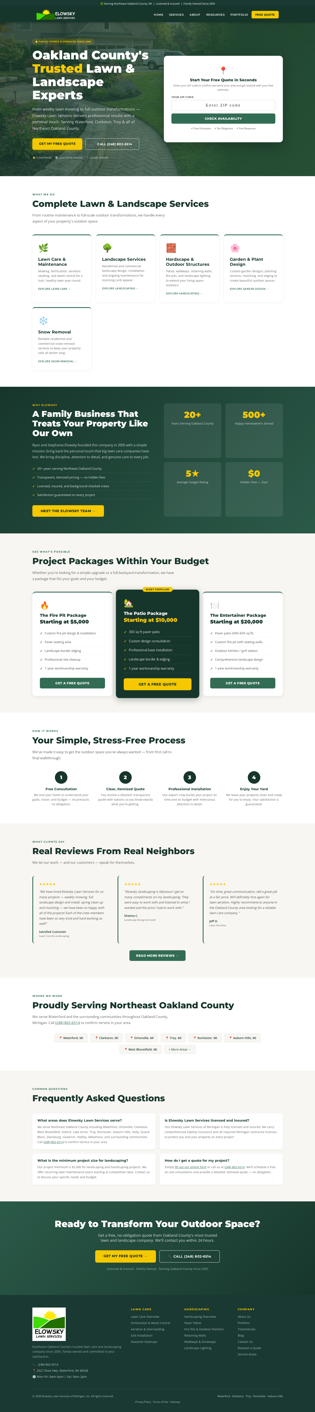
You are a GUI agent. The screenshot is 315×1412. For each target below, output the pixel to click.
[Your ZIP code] (223, 105)
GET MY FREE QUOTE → (126, 1256)
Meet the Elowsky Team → (68, 511)
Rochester (259, 1396)
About (195, 14)
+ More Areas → (180, 1049)
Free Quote (265, 14)
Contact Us (245, 1342)
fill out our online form (190, 1167)
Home (158, 14)
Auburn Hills (275, 1396)
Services (176, 14)
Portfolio (239, 14)
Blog (241, 1335)
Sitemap (175, 1402)
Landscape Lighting (197, 1348)
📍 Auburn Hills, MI (242, 1038)
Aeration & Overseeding (147, 1329)
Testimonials (247, 1329)
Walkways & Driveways (200, 1342)
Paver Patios (192, 1323)
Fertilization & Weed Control (150, 1323)
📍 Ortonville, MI (142, 1038)
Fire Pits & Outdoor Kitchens (204, 1329)
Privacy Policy (143, 1402)
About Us (244, 1317)
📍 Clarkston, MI (106, 1038)
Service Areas (247, 1354)
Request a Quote (249, 1348)
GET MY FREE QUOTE (57, 144)
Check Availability (223, 119)
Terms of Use (160, 1402)
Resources (215, 14)
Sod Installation (142, 1335)
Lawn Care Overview (145, 1317)
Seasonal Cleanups (144, 1342)
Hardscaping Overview (200, 1317)
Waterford (223, 1396)
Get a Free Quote (72, 683)
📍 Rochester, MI (205, 1038)
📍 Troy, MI (173, 1038)
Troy (248, 1396)
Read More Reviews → (157, 956)
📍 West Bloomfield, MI (140, 1049)
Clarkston (238, 1396)
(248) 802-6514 (67, 1022)
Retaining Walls (195, 1335)
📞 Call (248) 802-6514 (112, 144)
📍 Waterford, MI (71, 1038)
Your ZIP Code (182, 97)
